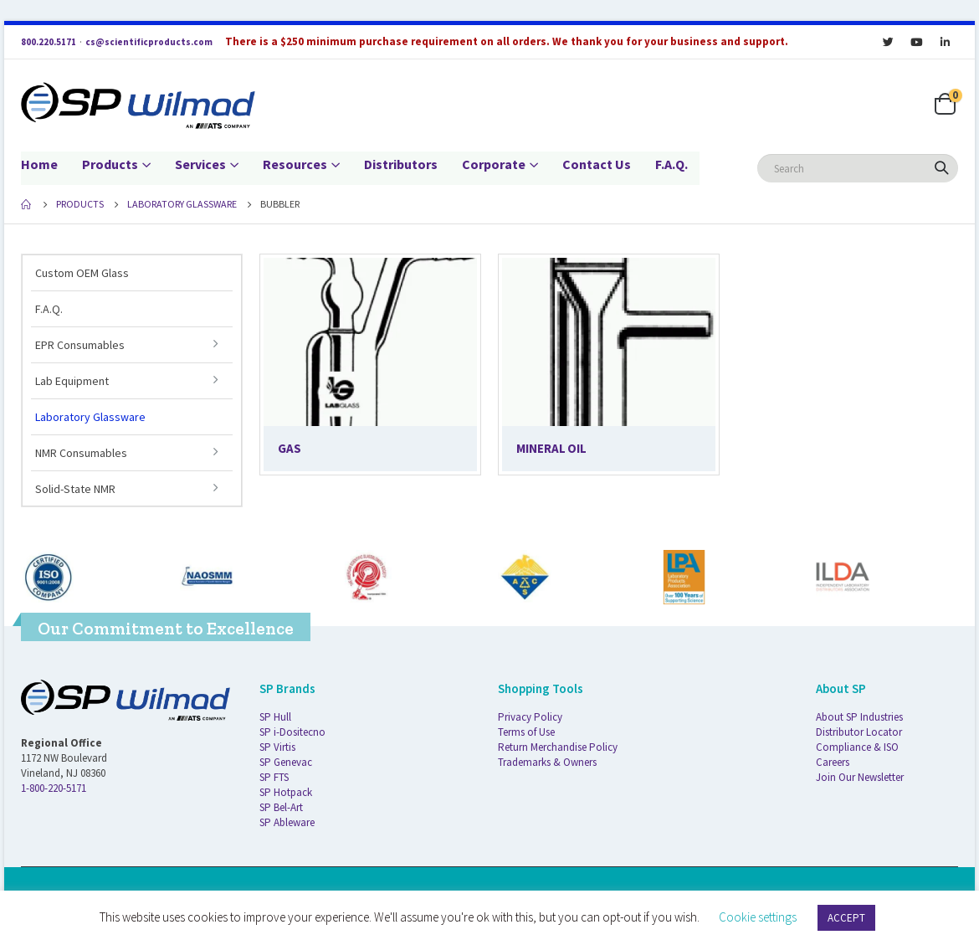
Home (39, 164)
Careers (832, 762)
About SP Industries (859, 717)
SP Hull (275, 717)
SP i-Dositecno (292, 732)
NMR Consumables (81, 452)
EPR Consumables (80, 344)
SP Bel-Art (281, 807)
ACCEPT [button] (846, 918)
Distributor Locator (859, 732)
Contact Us (596, 164)
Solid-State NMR (75, 488)
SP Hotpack (285, 792)
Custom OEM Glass (82, 272)
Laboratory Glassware (90, 416)
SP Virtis (277, 747)
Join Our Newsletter (860, 777)
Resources (295, 164)
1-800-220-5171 (53, 788)
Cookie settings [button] (758, 917)
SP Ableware (287, 822)
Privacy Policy (530, 717)
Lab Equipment (72, 380)
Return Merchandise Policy (558, 747)
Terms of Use (526, 732)
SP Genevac (285, 762)
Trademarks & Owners (547, 762)
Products (110, 164)
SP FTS (274, 777)
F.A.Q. (671, 164)
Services (200, 164)
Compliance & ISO (857, 747)
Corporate (493, 164)
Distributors (401, 164)
